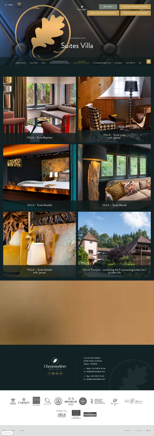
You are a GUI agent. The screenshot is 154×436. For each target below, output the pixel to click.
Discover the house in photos (135, 7)
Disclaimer (127, 430)
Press (13, 430)
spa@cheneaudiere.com (95, 379)
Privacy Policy (138, 430)
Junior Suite (34, 63)
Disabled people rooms (102, 63)
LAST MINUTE (130, 63)
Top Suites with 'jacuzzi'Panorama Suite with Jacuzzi (59, 62)
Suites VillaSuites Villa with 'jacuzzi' (81, 62)
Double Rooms (21, 63)
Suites (43, 63)
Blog (5, 430)
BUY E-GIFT (108, 7)
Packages (118, 63)
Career (22, 430)
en (150, 430)
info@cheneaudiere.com (95, 371)
